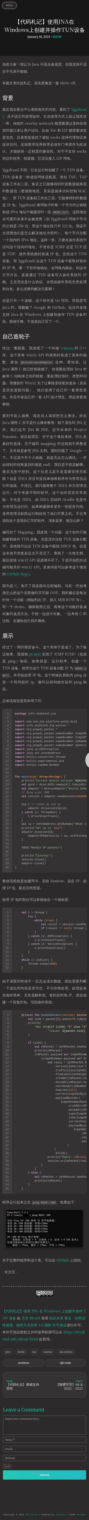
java (7, 1351)
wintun (67, 347)
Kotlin (21, 1351)
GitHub (62, 1259)
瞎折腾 (57, 37)
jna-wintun (66, 1351)
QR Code (65, 1363)
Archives (23, 1363)
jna (34, 1351)
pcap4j (35, 653)
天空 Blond (31, 1317)
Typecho (60, 1515)
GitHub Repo (18, 573)
